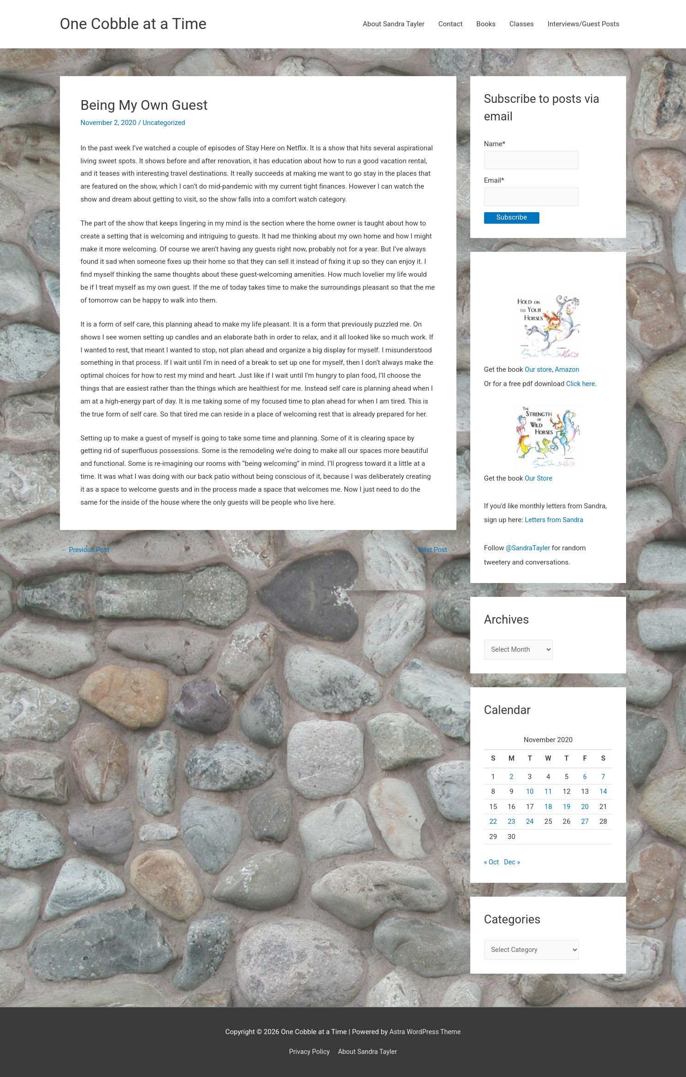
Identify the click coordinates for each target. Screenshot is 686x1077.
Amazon (568, 372)
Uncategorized (165, 123)
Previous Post (86, 550)
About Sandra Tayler (394, 24)
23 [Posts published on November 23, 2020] (511, 823)
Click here (581, 385)
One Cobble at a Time (136, 24)
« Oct (492, 864)
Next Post (436, 550)
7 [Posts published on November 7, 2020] (603, 778)
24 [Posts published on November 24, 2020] (530, 823)
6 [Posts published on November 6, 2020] (585, 778)
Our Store (539, 480)
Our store (539, 372)
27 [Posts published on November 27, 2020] (585, 823)
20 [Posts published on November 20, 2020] (585, 808)
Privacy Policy (308, 1051)
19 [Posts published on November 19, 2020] (567, 808)
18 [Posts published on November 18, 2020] (548, 808)
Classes (521, 24)
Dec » (513, 864)
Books (486, 24)
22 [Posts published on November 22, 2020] (493, 823)
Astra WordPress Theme (425, 1032)
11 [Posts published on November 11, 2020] (548, 793)
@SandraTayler (529, 549)
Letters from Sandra (555, 522)
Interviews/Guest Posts (584, 24)
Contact (450, 24)
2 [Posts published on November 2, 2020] (511, 778)
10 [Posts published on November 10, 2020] (530, 793)
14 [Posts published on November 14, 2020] (603, 793)
